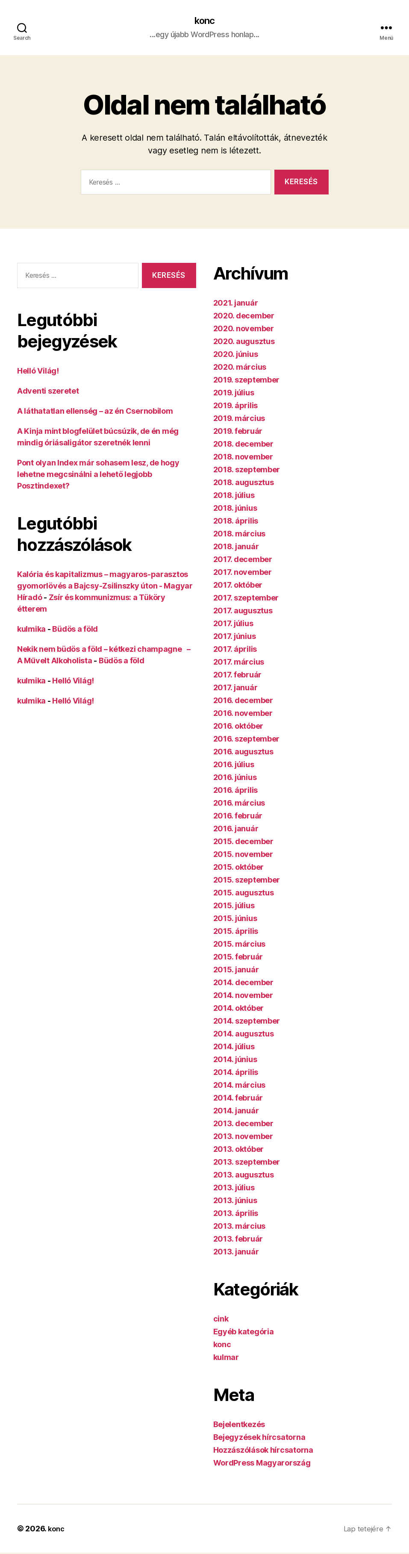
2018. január (236, 547)
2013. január (236, 1252)
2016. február (238, 816)
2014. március (239, 1086)
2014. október (238, 1009)
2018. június (235, 509)
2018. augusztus (243, 483)
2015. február (238, 958)
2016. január (236, 829)
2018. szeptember (246, 470)
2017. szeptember (246, 599)
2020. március (240, 368)
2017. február (237, 675)
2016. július (233, 765)
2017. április (235, 650)
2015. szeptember (246, 881)
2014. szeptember (246, 1022)
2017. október (238, 586)
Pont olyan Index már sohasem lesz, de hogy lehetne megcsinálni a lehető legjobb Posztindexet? (98, 475)
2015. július (234, 906)
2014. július (234, 1047)
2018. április (236, 522)
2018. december (243, 445)
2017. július (233, 624)
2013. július (234, 1188)
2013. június (235, 1201)
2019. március (239, 419)
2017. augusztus (243, 611)
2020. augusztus (244, 342)
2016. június (235, 778)
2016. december (243, 701)
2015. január (236, 970)
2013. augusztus (243, 1175)
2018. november (243, 457)
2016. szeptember (246, 740)
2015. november (243, 855)
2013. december (243, 1124)
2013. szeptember (246, 1163)
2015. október (238, 868)
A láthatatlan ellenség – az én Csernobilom (95, 411)
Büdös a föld (75, 629)
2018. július (234, 496)
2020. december (243, 316)
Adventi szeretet (48, 391)
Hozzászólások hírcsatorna (263, 1451)
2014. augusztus (243, 1034)
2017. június (234, 637)
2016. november (243, 714)
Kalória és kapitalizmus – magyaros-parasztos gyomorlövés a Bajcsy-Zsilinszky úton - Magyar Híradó (105, 587)
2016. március (239, 804)
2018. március (239, 534)
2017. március (239, 663)
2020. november (243, 329)
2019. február (238, 432)
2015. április (236, 932)
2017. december (242, 560)
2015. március (239, 945)
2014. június (235, 1060)
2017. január (235, 688)
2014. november (243, 996)
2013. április (236, 1214)
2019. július (233, 393)
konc (204, 21)
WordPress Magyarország (262, 1464)
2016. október (238, 727)
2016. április (235, 791)
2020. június (235, 355)
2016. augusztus (243, 752)
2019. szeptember (246, 381)
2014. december (243, 983)
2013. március (239, 1227)
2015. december (243, 842)
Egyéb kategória (243, 1332)
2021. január (235, 304)
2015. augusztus (243, 893)
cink (221, 1320)
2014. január (236, 1111)
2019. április (235, 406)
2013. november (243, 1137)
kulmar (226, 1358)
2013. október (238, 1150)
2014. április (236, 1073)
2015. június (235, 919)
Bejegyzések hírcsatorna (259, 1438)
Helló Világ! (38, 371)
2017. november (242, 573)
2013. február (238, 1240)
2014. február (238, 1099)
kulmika (31, 629)
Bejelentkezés (239, 1425)
